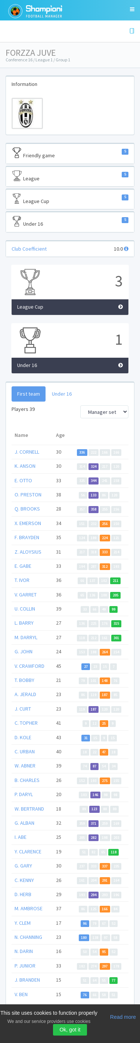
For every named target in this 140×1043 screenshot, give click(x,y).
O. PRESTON (28, 494)
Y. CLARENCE (28, 851)
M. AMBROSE (29, 908)
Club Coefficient (29, 248)
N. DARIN (24, 951)
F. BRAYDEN (27, 537)
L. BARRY (24, 622)
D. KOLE (23, 737)
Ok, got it (69, 1030)
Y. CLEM (23, 923)
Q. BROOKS (27, 508)
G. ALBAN (24, 823)
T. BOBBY (24, 680)
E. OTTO (23, 480)
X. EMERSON (28, 523)
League (70, 176)
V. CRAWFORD (29, 666)
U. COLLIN (25, 608)
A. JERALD (25, 694)
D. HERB (23, 894)
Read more (123, 1017)
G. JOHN (23, 651)
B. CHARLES (27, 780)
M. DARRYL (26, 637)
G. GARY (23, 865)
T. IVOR (22, 580)
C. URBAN (25, 751)
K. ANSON (25, 466)
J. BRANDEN (27, 979)
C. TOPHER (26, 723)
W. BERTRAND (29, 808)
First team (28, 393)
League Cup (70, 199)
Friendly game (70, 153)
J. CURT (23, 708)
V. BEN (21, 994)
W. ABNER (25, 765)
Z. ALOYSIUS (28, 551)
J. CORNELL (27, 451)
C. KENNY (24, 880)
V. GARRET (26, 594)
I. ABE (21, 837)
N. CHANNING (28, 937)
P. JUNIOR (25, 965)
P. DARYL (24, 794)
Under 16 (70, 221)
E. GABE (23, 566)
